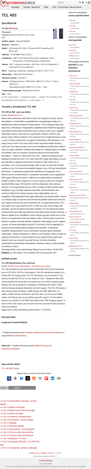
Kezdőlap (15, 7)
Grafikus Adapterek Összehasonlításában (43, 332)
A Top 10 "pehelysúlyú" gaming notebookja (19, 448)
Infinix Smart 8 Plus (76, 116)
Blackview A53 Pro (76, 246)
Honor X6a (73, 187)
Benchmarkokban (19, 335)
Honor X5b (73, 76)
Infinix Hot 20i (74, 56)
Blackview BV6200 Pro (77, 147)
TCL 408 (72, 26)
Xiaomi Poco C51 (75, 217)
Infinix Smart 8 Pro (76, 131)
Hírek (46, 7)
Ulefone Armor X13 (76, 179)
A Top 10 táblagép (9, 423)
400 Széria (13, 28)
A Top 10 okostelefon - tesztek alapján (17, 420)
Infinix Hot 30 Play (76, 171)
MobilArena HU (14, 115)
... (88, 7)
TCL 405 (5, 368)
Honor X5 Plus (74, 155)
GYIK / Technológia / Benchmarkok (67, 7)
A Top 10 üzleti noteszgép (12, 413)
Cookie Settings (45, 460)
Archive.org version (43, 266)
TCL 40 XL (73, 230)
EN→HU (30, 266)
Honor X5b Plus (75, 84)
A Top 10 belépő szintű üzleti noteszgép (18, 410)
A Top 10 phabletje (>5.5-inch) (13, 438)
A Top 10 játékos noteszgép (13, 407)
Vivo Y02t (73, 163)
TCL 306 (72, 31)
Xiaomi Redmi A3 (75, 139)
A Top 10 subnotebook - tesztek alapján (17, 429)
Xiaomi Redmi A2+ (76, 211)
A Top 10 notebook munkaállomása (16, 416)
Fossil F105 (73, 108)
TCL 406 (72, 20)
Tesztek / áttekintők (31, 7)
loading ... (4, 388)
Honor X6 (73, 50)
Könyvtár (51, 453)
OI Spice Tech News (16, 266)
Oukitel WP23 (74, 203)
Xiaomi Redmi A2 (75, 222)
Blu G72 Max (74, 238)
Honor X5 (73, 45)
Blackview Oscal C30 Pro (78, 195)
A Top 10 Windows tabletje (12, 426)
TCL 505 (72, 100)
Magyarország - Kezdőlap (38, 453)
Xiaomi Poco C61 (75, 123)
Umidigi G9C (74, 92)
